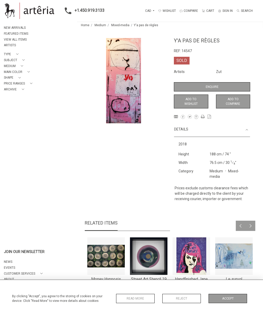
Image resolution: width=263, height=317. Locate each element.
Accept (228, 298)
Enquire (212, 87)
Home (85, 25)
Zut (219, 72)
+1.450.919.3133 (83, 10)
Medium (100, 25)
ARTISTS (10, 45)
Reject (181, 298)
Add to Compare (233, 101)
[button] (12, 54)
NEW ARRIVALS (15, 28)
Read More (135, 298)
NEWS (8, 262)
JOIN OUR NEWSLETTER (24, 252)
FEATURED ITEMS (16, 33)
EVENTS (9, 267)
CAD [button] (148, 11)
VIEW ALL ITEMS (15, 39)
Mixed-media (120, 25)
